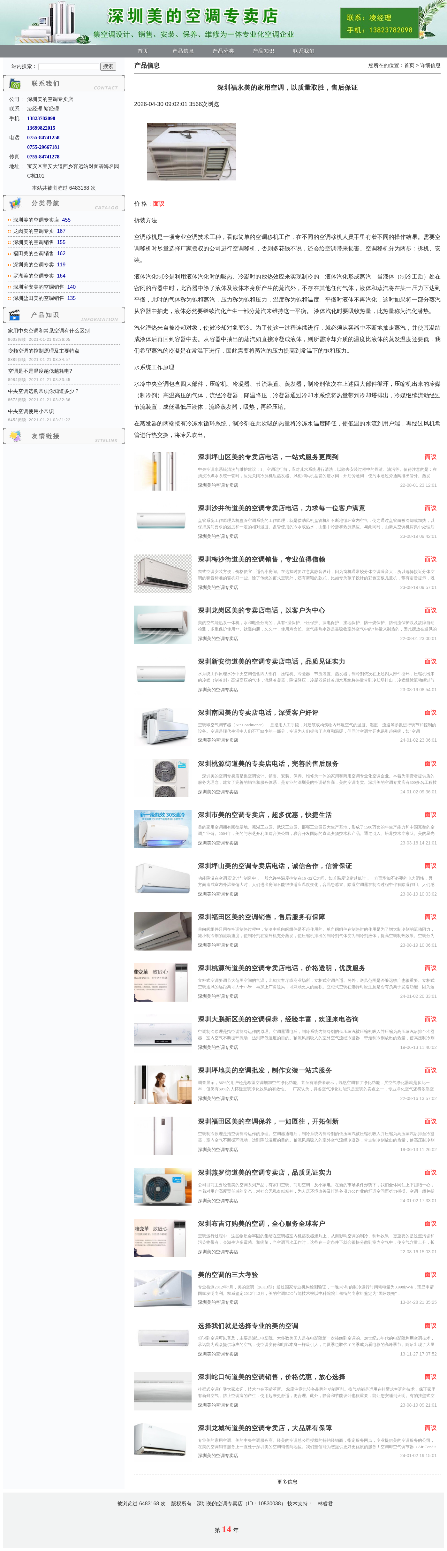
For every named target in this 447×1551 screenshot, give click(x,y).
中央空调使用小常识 (31, 411)
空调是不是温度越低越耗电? (40, 371)
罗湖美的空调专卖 (33, 276)
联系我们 (304, 51)
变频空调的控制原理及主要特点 (44, 351)
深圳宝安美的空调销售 (38, 287)
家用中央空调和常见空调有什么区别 (49, 330)
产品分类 (223, 51)
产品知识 (264, 51)
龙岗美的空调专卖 (33, 231)
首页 (143, 51)
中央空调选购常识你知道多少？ (44, 391)
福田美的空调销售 (33, 253)
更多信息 (287, 1482)
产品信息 (183, 51)
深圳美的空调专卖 (33, 264)
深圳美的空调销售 (33, 242)
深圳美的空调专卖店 (36, 220)
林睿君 (325, 1503)
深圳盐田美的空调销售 (38, 298)
